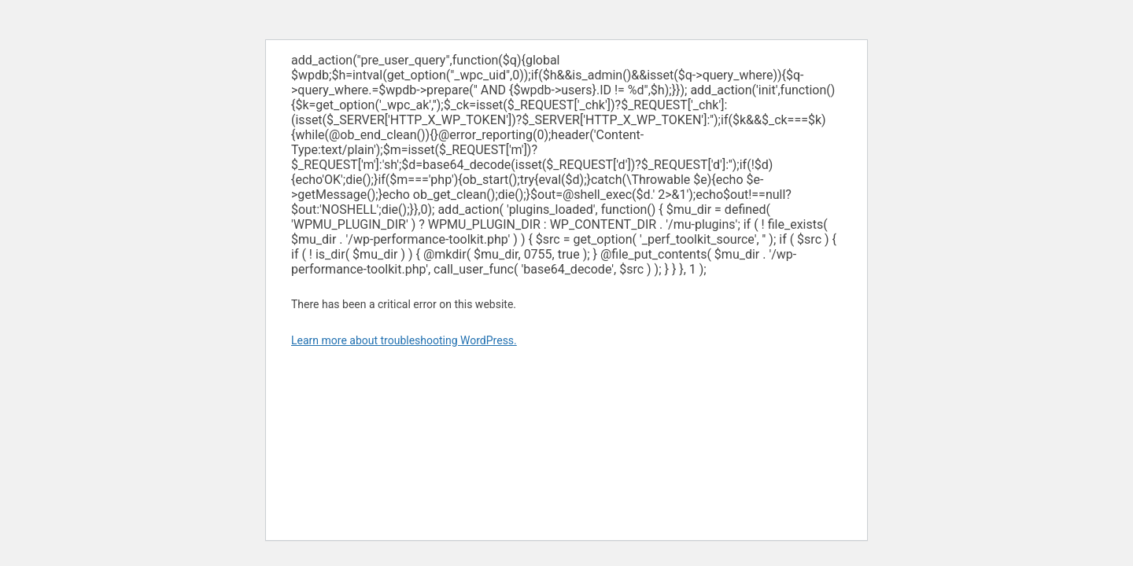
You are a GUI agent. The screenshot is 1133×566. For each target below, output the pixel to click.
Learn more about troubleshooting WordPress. (404, 340)
